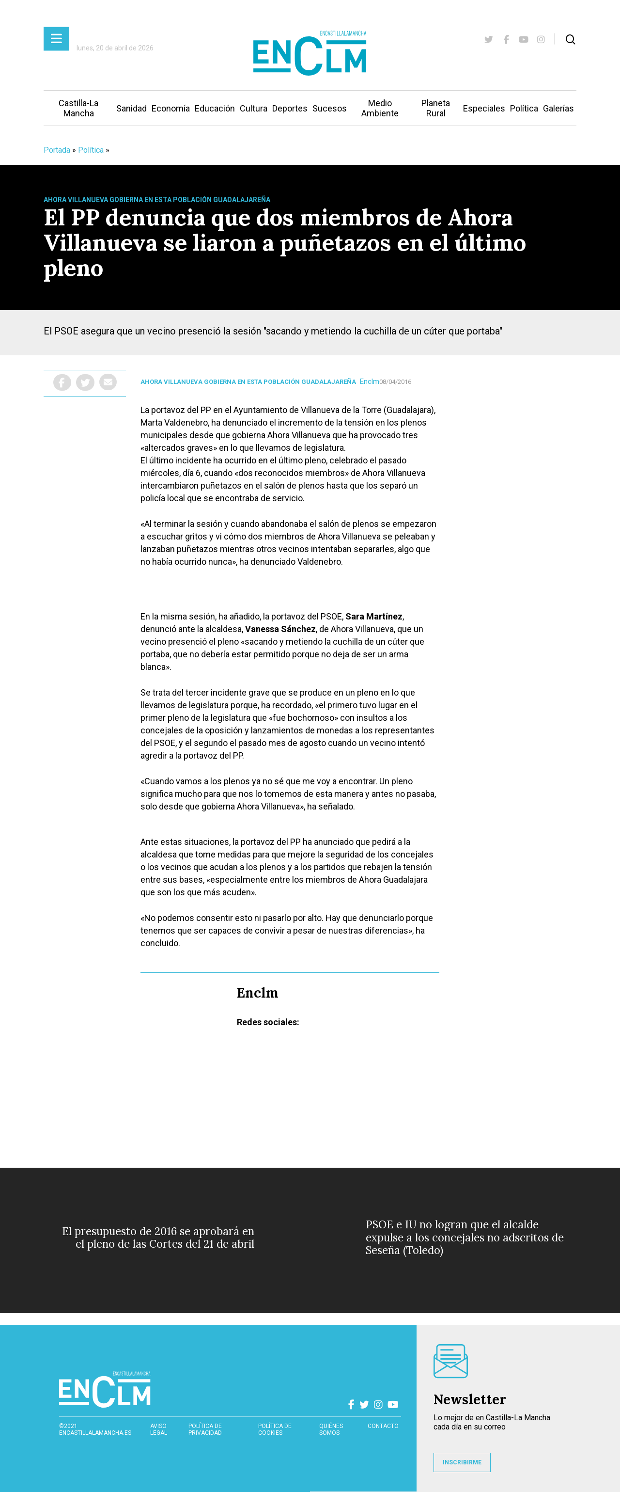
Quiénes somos (331, 1429)
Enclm (369, 381)
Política (524, 108)
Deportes (290, 108)
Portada (57, 150)
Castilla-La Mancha (78, 108)
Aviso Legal (158, 1429)
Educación (215, 108)
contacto (383, 1426)
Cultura (253, 108)
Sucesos (329, 108)
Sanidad (131, 108)
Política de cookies (275, 1429)
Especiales (484, 108)
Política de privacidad (205, 1429)
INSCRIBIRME (462, 1462)
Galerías (558, 108)
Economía (171, 108)
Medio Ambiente (380, 108)
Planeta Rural (435, 108)
